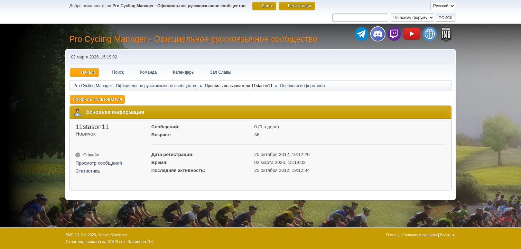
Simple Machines (112, 235)
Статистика (87, 171)
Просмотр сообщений (98, 163)
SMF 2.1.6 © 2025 (81, 235)
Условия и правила (420, 235)
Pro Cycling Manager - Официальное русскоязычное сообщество (193, 39)
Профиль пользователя (97, 99)
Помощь (393, 235)
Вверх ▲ (447, 235)
